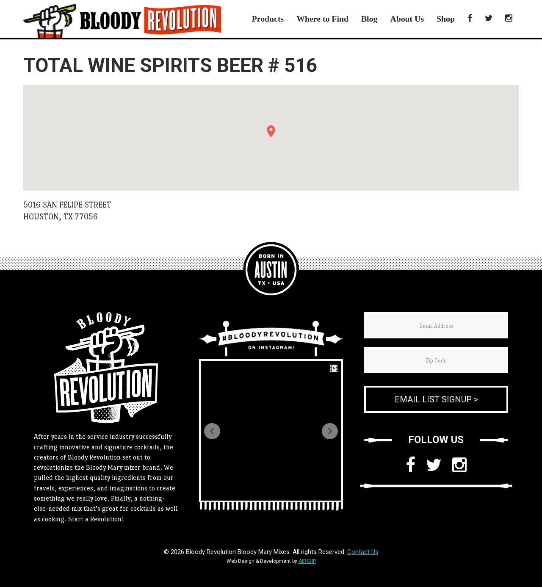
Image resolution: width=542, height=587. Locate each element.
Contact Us (363, 552)
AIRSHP (307, 561)
